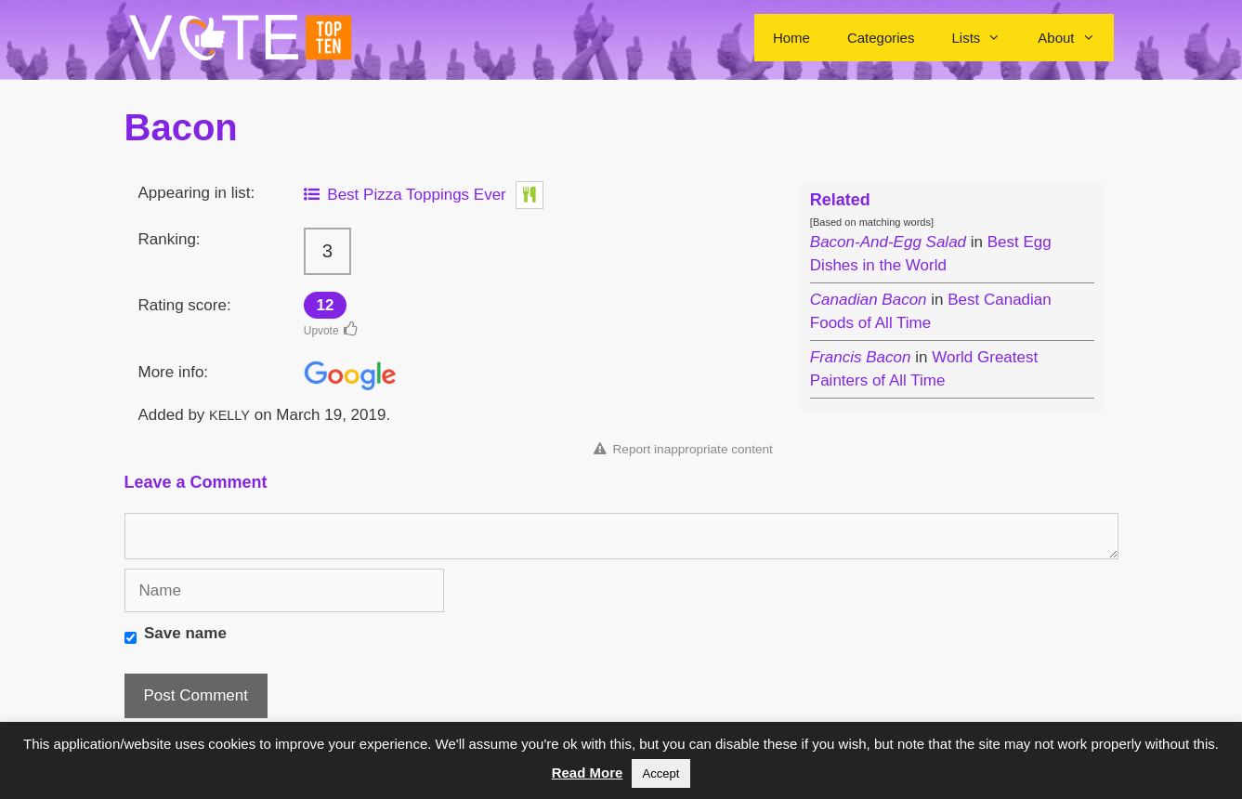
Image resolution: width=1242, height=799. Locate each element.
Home (791, 38)
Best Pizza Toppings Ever (405, 194)
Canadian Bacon (868, 299)
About (1075, 37)
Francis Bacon (860, 357)
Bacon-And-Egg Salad (888, 242)
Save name (185, 633)
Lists (985, 37)
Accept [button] (661, 773)
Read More (587, 772)
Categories (881, 38)
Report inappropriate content (683, 449)
